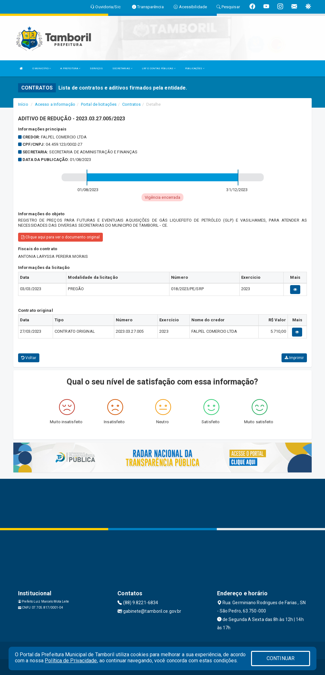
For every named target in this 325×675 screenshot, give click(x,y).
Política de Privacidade (71, 661)
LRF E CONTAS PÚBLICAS (159, 68)
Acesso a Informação (55, 104)
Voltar (28, 358)
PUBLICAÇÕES (194, 68)
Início (23, 104)
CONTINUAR (281, 658)
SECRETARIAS (122, 68)
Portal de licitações (98, 104)
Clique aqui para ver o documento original (60, 237)
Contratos (131, 104)
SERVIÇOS (96, 68)
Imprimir (294, 358)
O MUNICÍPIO (41, 68)
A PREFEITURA (70, 68)
